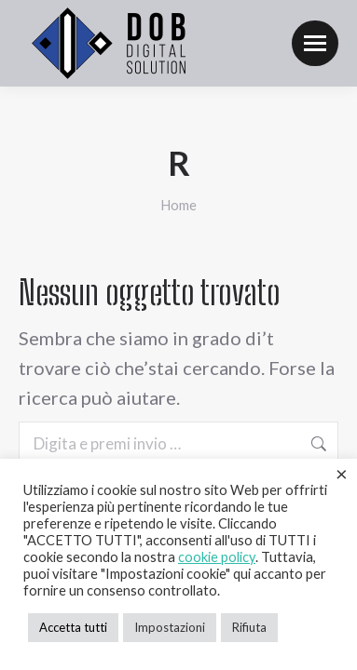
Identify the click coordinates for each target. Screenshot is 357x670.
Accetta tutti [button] (73, 627)
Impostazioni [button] (169, 627)
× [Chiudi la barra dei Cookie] (342, 473)
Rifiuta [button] (249, 627)
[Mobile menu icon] (315, 43)
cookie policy (216, 557)
